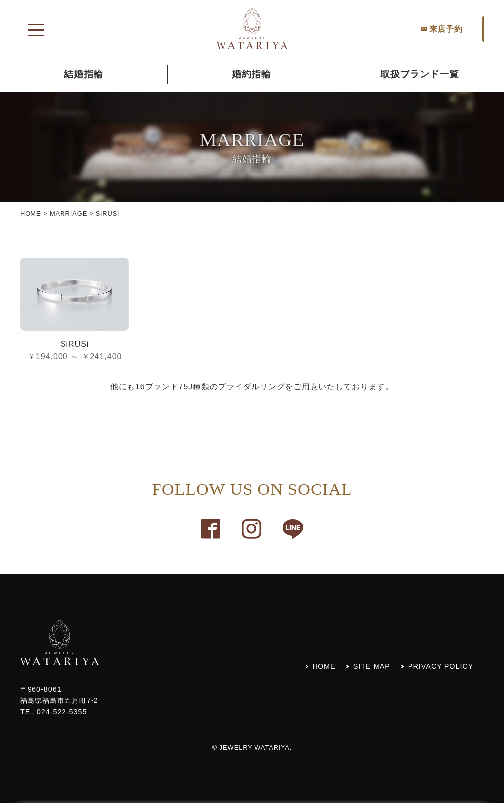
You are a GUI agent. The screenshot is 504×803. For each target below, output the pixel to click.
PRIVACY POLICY (440, 666)
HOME (30, 213)
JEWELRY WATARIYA (255, 747)
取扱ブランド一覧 (419, 74)
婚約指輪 (251, 74)
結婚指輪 (83, 74)
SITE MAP (371, 666)
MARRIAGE (68, 213)
